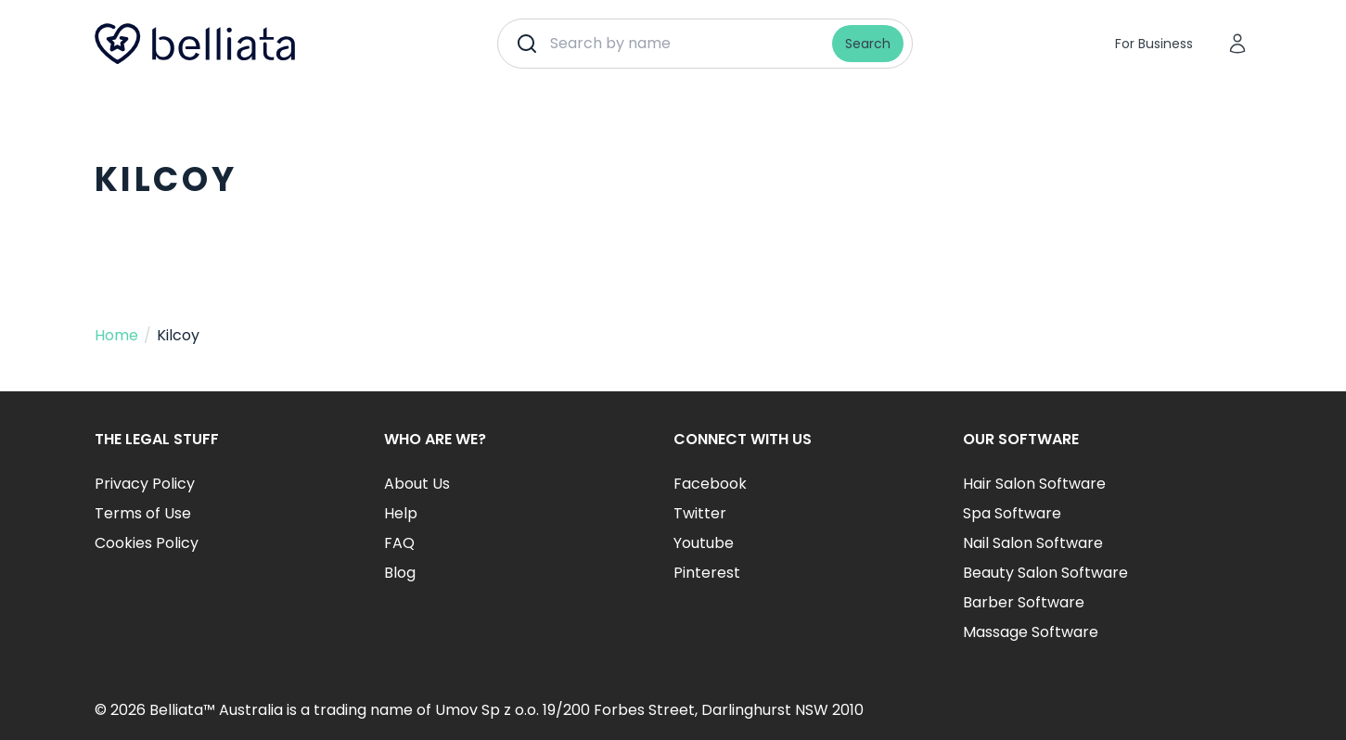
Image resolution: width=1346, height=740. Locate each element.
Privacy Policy (145, 483)
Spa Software (1012, 513)
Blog (400, 572)
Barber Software (1023, 602)
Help (400, 513)
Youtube (703, 543)
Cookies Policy (147, 543)
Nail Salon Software (1033, 543)
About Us (417, 483)
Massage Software (1030, 632)
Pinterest (706, 572)
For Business (1154, 43)
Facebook (710, 483)
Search (868, 43)
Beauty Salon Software (1045, 572)
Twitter (699, 513)
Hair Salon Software (1034, 483)
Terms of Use (143, 513)
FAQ (399, 543)
